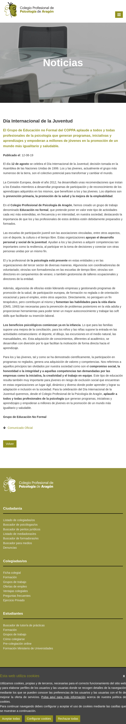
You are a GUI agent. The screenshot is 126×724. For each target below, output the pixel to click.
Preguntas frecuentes (17, 595)
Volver (10, 443)
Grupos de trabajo (14, 582)
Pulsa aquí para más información (63, 697)
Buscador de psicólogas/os (20, 524)
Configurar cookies (39, 718)
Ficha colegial (12, 572)
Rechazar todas (68, 718)
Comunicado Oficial (20, 427)
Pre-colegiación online (17, 643)
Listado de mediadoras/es (19, 533)
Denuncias (10, 547)
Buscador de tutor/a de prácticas (24, 625)
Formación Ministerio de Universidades (28, 648)
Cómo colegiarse (14, 639)
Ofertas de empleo (15, 586)
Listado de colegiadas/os (19, 520)
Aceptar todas (11, 718)
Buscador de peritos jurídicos (21, 529)
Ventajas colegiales (15, 591)
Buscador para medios (17, 543)
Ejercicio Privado (14, 600)
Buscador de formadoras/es (21, 538)
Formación (10, 577)
